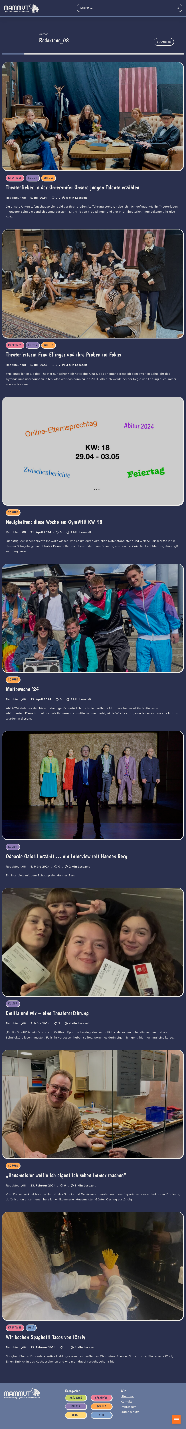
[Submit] (179, 8)
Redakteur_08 (15, 197)
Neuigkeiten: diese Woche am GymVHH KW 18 (53, 521)
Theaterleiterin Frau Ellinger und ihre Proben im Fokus (63, 354)
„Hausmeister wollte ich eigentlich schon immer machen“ (65, 1173)
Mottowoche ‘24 (21, 688)
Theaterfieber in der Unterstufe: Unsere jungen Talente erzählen (72, 187)
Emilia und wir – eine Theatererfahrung (46, 1011)
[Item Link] (92, 116)
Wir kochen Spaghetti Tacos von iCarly (45, 1334)
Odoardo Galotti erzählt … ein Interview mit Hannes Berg (66, 855)
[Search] (129, 8)
